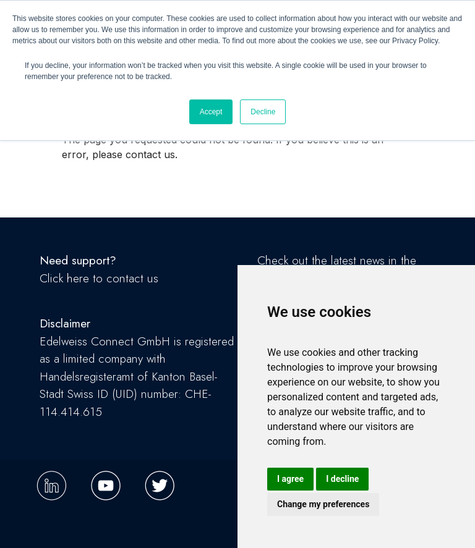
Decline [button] (262, 111)
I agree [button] (290, 479)
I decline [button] (342, 479)
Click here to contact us (99, 278)
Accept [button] (211, 111)
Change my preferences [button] (323, 504)
